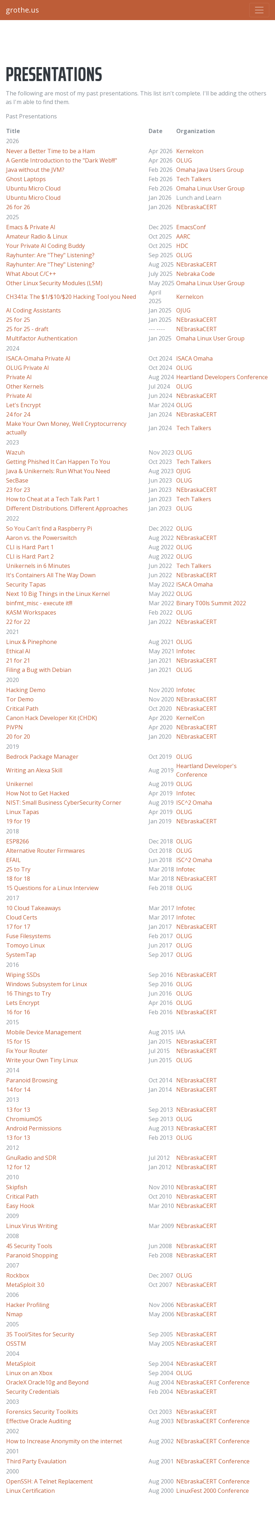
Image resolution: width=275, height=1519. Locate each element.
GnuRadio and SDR (31, 1158)
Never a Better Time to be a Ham (50, 151)
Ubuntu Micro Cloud (33, 188)
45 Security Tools (29, 1246)
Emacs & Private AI (31, 227)
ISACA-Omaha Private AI (38, 358)
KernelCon (190, 718)
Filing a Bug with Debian (38, 670)
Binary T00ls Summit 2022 (211, 603)
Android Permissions (34, 1128)
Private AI (19, 377)
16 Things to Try (28, 993)
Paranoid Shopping (32, 1255)
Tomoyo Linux (25, 945)
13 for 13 (18, 1110)
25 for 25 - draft (27, 329)
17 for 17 (18, 927)
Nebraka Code (195, 274)
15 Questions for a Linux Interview (52, 888)
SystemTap (21, 955)
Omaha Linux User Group (210, 188)
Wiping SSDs (23, 975)
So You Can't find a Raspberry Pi (49, 528)
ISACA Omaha (194, 358)
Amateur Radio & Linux (36, 236)
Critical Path (22, 709)
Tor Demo (20, 699)
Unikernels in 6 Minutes (38, 566)
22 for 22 (18, 622)
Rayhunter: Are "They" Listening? (50, 255)
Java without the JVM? (35, 170)
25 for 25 (18, 320)
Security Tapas (26, 584)
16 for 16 (18, 1012)
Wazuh (15, 452)
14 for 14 (18, 1090)
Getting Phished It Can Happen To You (58, 462)
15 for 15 (18, 1041)
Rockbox (17, 1275)
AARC (183, 236)
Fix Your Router (27, 1051)
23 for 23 (18, 490)
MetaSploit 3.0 (25, 1285)
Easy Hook (20, 1206)
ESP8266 (17, 841)
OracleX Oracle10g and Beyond (47, 1382)
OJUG (183, 310)
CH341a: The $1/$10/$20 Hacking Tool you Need (71, 297)
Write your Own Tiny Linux (42, 1060)
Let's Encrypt (23, 405)
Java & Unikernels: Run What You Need (58, 471)
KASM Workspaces (31, 612)
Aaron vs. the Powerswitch (41, 538)
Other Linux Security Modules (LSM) (54, 283)
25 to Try (18, 869)
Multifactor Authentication (41, 338)
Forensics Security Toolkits (42, 1412)
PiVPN (14, 727)
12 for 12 (18, 1167)
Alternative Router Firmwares (45, 851)
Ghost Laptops (26, 179)
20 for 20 (18, 736)
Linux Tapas (22, 812)
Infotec (185, 651)
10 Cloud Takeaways (33, 908)
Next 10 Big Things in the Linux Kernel (58, 594)
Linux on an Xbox (29, 1373)
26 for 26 (18, 207)
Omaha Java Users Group (210, 170)
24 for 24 (18, 414)
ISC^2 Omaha (194, 802)
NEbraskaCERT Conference (213, 1382)
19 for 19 (18, 821)
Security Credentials (32, 1392)
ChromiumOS (24, 1119)
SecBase (17, 480)
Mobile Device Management (43, 1032)
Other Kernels (25, 386)
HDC (182, 246)
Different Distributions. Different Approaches (67, 508)
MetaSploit (20, 1364)
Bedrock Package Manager (42, 757)
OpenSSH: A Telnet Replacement (49, 1481)
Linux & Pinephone (31, 642)
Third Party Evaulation (36, 1461)
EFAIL (13, 860)
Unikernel (19, 784)
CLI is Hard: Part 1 (30, 547)
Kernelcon (189, 151)
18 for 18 (18, 879)
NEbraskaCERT (196, 207)
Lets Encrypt (22, 1003)
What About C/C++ (31, 274)
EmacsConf (191, 227)
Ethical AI (18, 651)
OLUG (184, 160)
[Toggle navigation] (259, 10)
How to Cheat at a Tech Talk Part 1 (53, 499)
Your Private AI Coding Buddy (45, 246)
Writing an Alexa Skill (34, 770)
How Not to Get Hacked (37, 793)
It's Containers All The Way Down (51, 575)
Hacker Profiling (27, 1305)
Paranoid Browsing (32, 1080)
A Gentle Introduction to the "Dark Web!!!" (61, 160)
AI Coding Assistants (33, 310)
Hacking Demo (25, 690)
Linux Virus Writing (32, 1226)
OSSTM (16, 1344)
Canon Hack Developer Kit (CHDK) (51, 718)
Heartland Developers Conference (222, 377)
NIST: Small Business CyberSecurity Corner (63, 802)
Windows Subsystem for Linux (46, 984)
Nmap (14, 1314)
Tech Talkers (193, 179)
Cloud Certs (21, 917)
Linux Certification (30, 1491)
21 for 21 (18, 660)
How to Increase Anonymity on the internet (64, 1441)
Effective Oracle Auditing (38, 1421)
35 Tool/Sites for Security (40, 1334)
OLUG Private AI (27, 368)
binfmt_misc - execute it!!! (39, 603)
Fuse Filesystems (28, 936)
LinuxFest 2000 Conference (212, 1491)
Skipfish (16, 1187)
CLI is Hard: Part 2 (30, 556)
